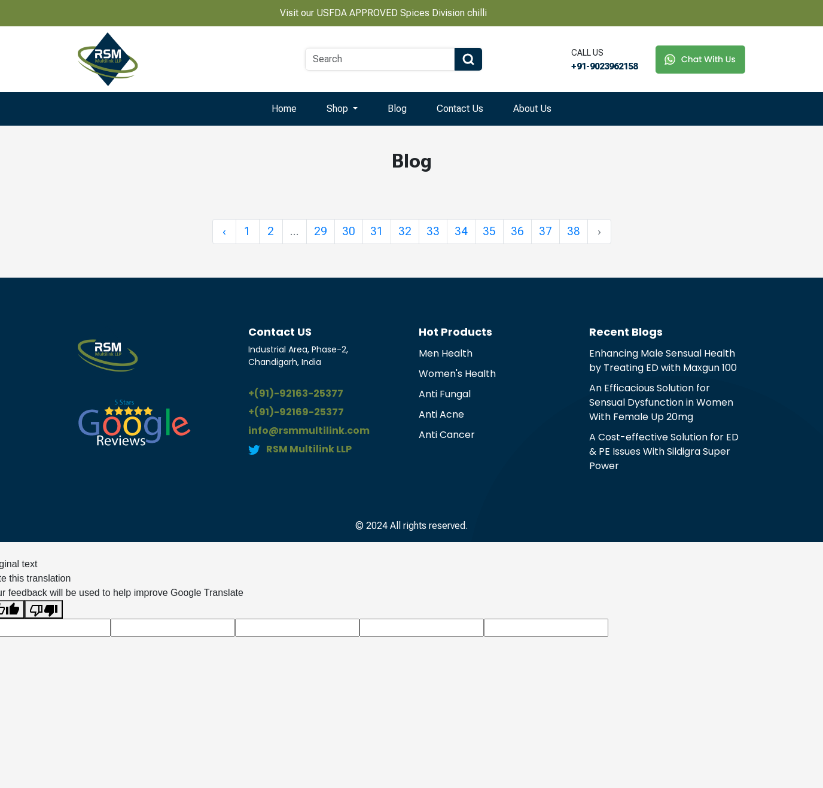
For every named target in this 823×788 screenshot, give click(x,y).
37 (545, 231)
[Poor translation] (44, 609)
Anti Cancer (447, 435)
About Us (532, 108)
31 (376, 231)
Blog (397, 108)
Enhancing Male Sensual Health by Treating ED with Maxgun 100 (663, 360)
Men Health (446, 353)
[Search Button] (468, 59)
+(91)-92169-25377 (296, 412)
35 (489, 231)
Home (284, 108)
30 (348, 231)
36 (517, 231)
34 (461, 231)
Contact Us (460, 108)
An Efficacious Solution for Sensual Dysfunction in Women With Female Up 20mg (661, 402)
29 (320, 231)
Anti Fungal (445, 394)
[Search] (380, 59)
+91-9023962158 (604, 66)
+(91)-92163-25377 (295, 393)
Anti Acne (441, 414)
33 (433, 231)
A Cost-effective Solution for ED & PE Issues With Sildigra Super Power (664, 451)
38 (573, 231)
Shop (338, 108)
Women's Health (457, 374)
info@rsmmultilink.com (309, 430)
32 (405, 231)
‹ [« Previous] (224, 231)
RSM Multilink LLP (309, 449)
